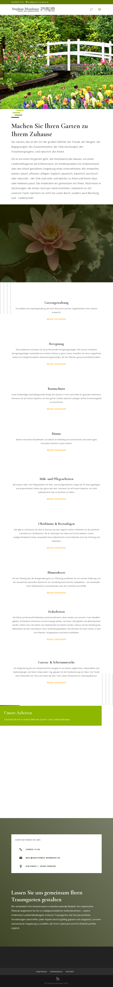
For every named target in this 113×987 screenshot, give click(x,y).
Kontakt (70, 971)
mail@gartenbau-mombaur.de (43, 858)
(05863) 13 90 (33, 849)
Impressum (41, 971)
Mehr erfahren (56, 319)
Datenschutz (56, 971)
